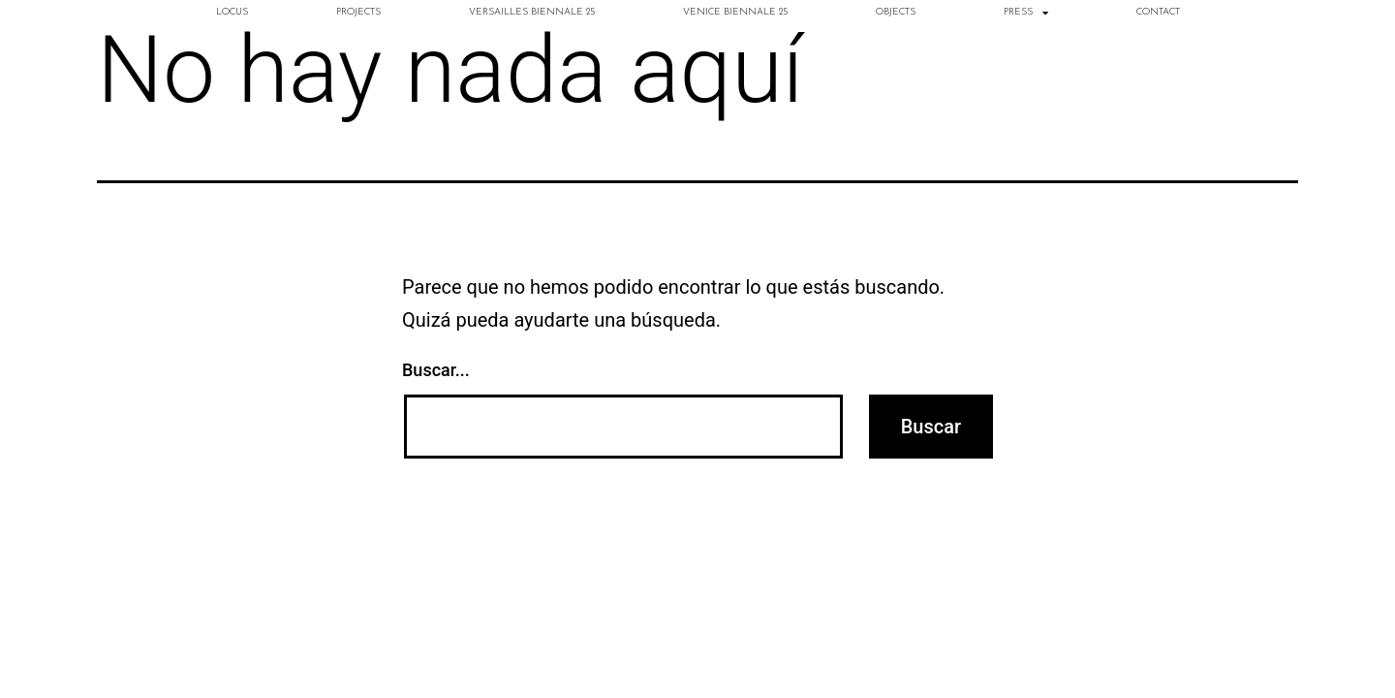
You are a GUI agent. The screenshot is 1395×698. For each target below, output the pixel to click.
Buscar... (436, 370)
